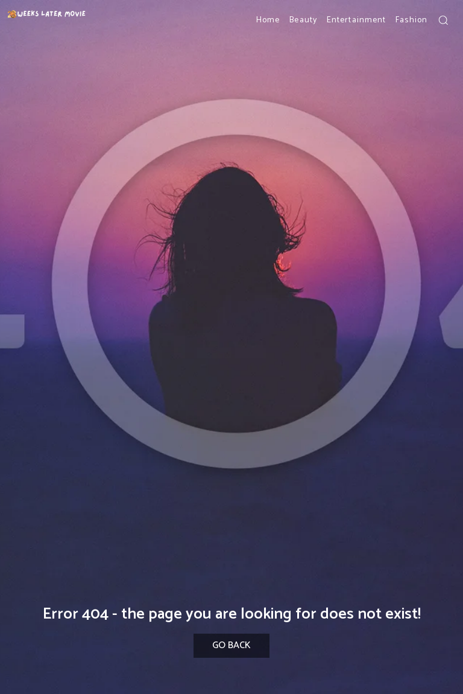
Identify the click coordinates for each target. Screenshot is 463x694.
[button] (443, 20)
